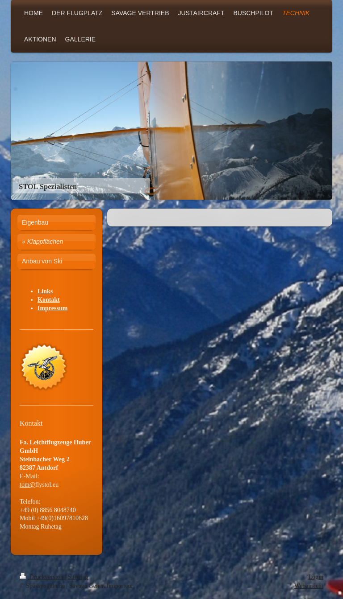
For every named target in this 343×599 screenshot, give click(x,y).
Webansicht (308, 586)
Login (316, 577)
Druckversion (42, 577)
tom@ (27, 484)
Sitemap (78, 577)
